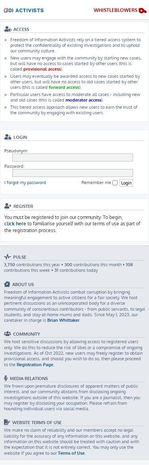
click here (15, 224)
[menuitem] (120, 11)
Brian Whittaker (63, 320)
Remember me (99, 183)
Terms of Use (71, 453)
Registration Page (35, 364)
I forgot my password (25, 182)
